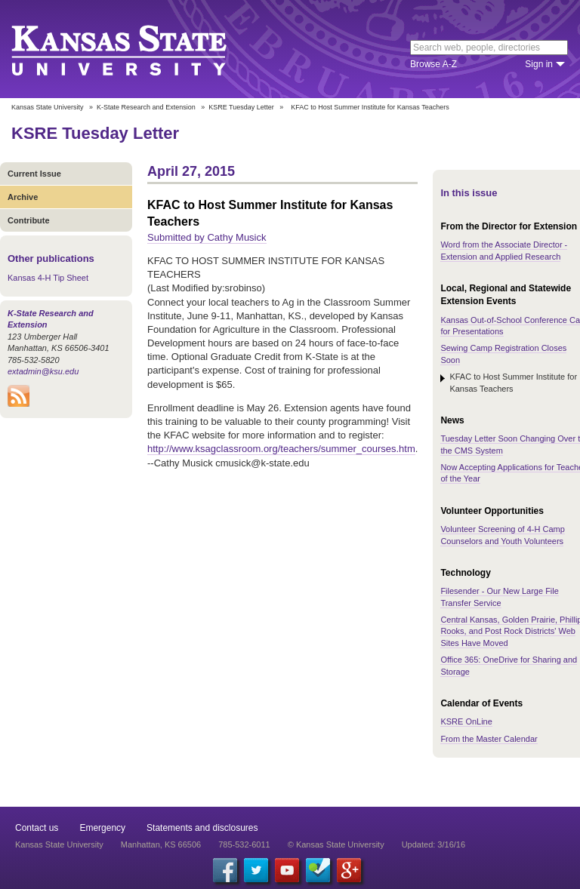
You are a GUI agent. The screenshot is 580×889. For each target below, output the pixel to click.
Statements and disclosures (202, 828)
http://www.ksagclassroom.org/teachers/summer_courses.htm (281, 448)
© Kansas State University (336, 844)
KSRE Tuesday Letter (241, 107)
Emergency (102, 828)
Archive (23, 196)
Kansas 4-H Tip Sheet (48, 277)
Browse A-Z (433, 64)
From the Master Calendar (488, 738)
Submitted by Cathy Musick (207, 237)
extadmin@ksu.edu (43, 371)
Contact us (36, 828)
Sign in (539, 64)
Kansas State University (138, 49)
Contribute (29, 220)
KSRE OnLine (466, 721)
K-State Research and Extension (146, 107)
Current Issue (34, 173)
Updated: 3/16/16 (433, 844)
